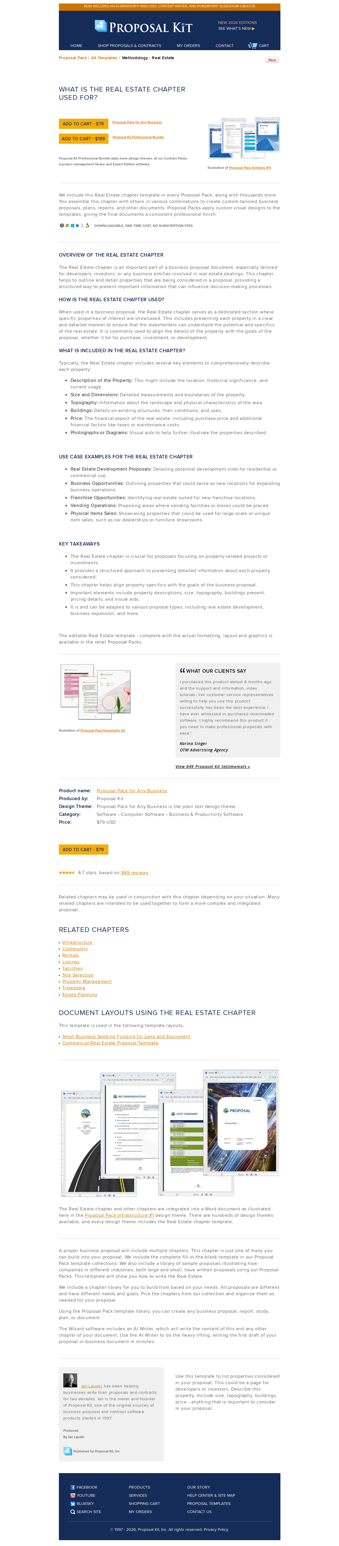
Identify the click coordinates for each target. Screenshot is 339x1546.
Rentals (70, 955)
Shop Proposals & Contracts (129, 45)
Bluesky (82, 1503)
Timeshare (74, 987)
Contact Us (199, 1512)
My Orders (188, 45)
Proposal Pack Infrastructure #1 (119, 1215)
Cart (258, 46)
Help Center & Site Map (211, 1495)
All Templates (104, 58)
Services (138, 1495)
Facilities (72, 968)
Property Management (87, 981)
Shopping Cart (144, 1503)
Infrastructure (77, 942)
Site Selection (78, 975)
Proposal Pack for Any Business (137, 122)
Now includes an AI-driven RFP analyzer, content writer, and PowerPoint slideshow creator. (170, 5)
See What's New (236, 28)
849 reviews (135, 872)
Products (139, 1487)
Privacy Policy (216, 1529)
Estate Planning (79, 994)
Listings (71, 961)
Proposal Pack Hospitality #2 (102, 730)
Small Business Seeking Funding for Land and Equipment (126, 1036)
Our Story (198, 1487)
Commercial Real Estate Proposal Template (110, 1043)
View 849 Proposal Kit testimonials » (212, 766)
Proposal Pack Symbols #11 (250, 167)
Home (76, 45)
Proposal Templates (209, 1503)
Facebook (84, 1487)
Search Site (86, 1512)
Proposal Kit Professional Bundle (138, 136)
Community (75, 948)
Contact (225, 45)
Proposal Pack (73, 58)
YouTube (83, 1495)
